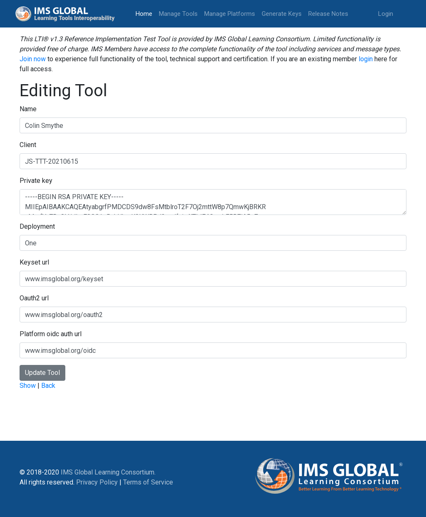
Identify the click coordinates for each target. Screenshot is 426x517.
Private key (36, 181)
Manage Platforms (229, 13)
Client (28, 145)
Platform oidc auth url (51, 334)
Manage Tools (178, 13)
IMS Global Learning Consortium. (108, 472)
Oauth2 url (34, 298)
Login (385, 13)
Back (48, 386)
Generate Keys (282, 13)
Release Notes (328, 13)
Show (28, 386)
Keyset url (34, 262)
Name (28, 109)
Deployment (37, 226)
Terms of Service (148, 482)
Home (146, 13)
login (366, 59)
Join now (33, 59)
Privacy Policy (97, 482)
